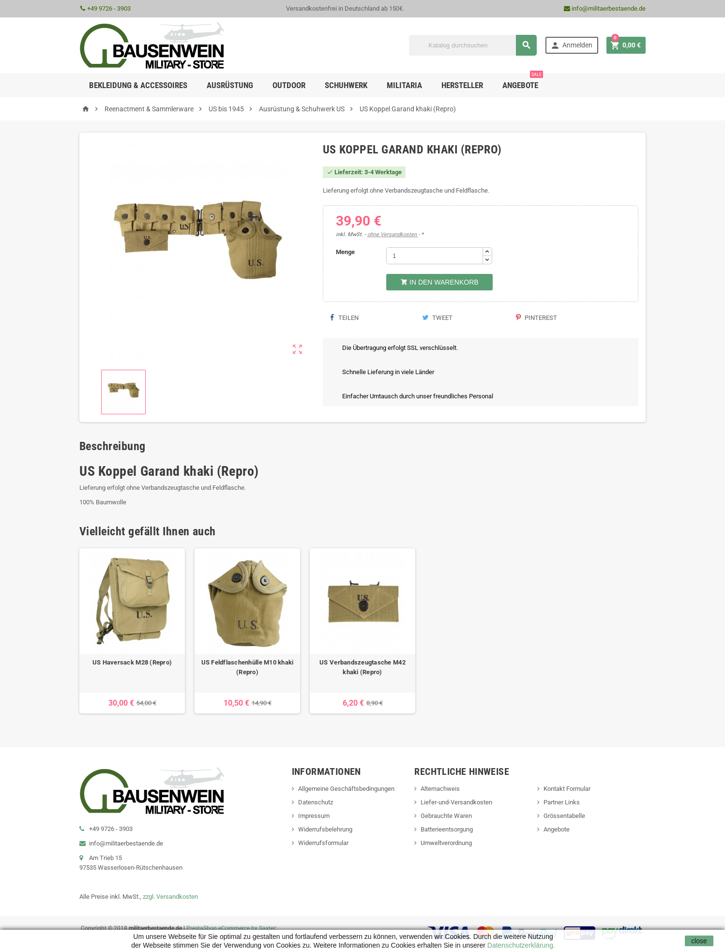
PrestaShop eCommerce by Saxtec (231, 928)
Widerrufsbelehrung (325, 829)
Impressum (314, 815)
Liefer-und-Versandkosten (456, 802)
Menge (345, 252)
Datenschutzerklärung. (520, 945)
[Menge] (434, 255)
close (699, 941)
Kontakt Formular (567, 788)
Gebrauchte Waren (446, 815)
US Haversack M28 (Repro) (132, 662)
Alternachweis (440, 788)
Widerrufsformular (323, 842)
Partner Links (562, 802)
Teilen (344, 317)
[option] (132, 630)
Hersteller (462, 85)
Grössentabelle (564, 815)
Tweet (437, 317)
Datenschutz (315, 802)
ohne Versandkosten (392, 234)
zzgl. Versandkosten (170, 896)
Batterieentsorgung (447, 829)
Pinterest (536, 317)
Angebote (522, 81)
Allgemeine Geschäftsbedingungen (346, 788)
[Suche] (473, 45)
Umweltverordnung (446, 842)
